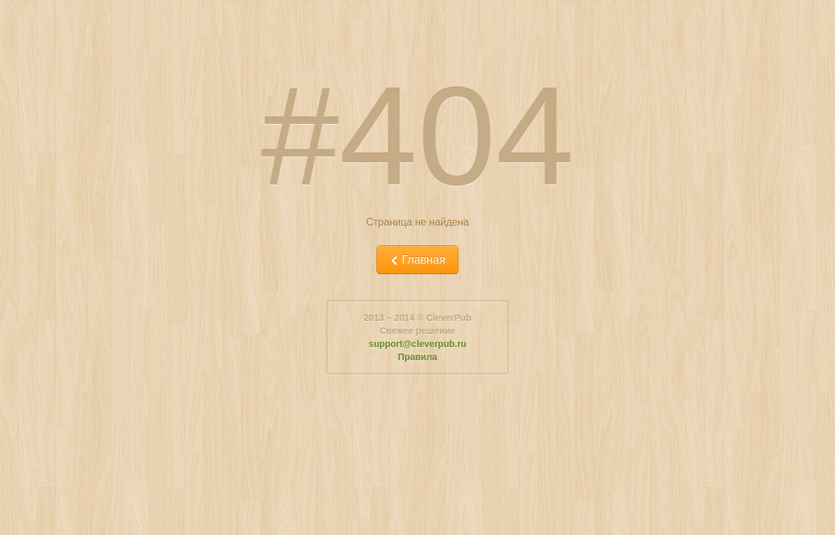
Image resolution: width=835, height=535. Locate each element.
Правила (417, 357)
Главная (417, 259)
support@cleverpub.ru (417, 344)
